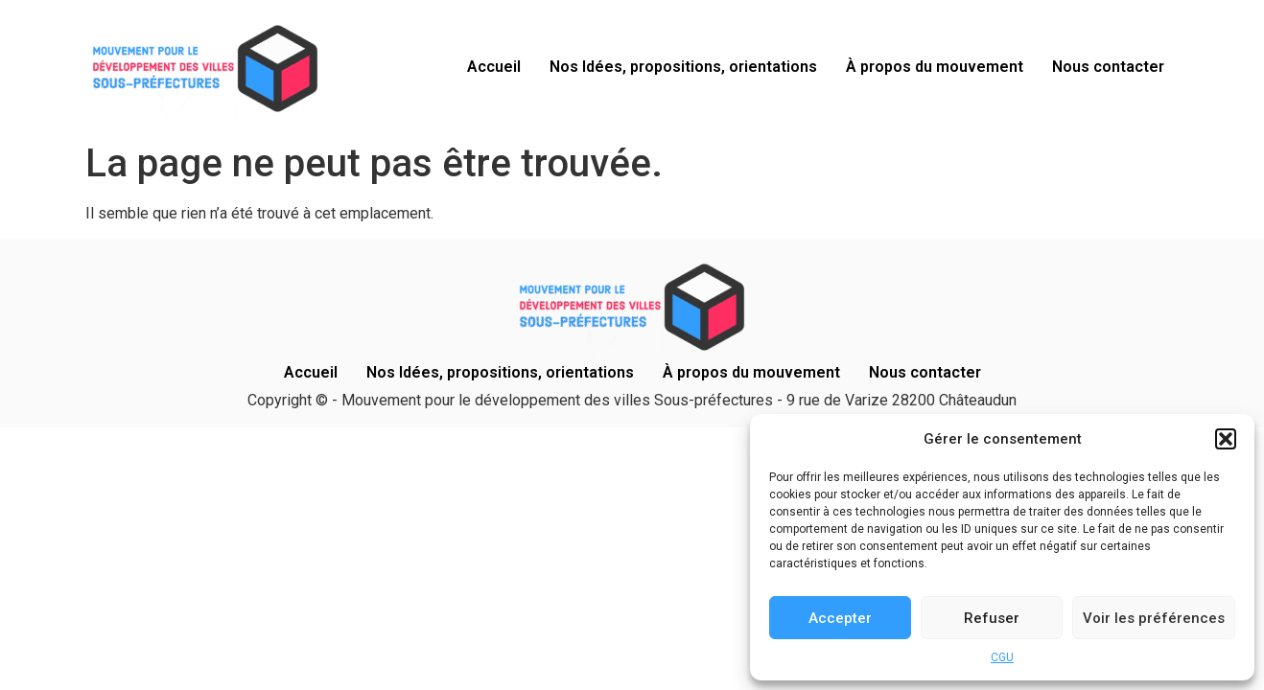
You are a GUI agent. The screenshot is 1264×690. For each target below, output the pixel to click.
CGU (1002, 657)
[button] (1225, 438)
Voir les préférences (1154, 618)
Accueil (494, 67)
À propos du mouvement (934, 67)
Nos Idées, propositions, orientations (683, 67)
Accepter (840, 618)
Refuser (991, 618)
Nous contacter (1108, 67)
